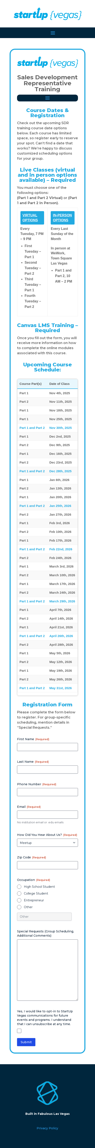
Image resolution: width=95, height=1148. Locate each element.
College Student (36, 893)
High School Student (39, 887)
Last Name (33, 762)
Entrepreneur (34, 900)
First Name (33, 739)
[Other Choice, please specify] (44, 917)
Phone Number (36, 784)
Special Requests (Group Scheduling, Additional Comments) (45, 933)
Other (28, 907)
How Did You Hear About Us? (47, 835)
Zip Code (31, 857)
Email (29, 807)
